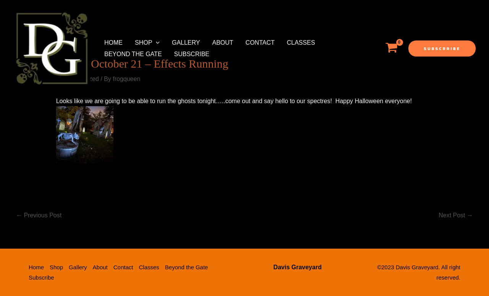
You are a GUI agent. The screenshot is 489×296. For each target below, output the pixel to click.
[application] (156, 43)
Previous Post (39, 215)
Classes (301, 42)
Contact (260, 42)
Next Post (456, 215)
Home (113, 42)
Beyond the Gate (133, 54)
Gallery (186, 42)
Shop (147, 43)
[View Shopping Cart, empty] (391, 48)
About (222, 42)
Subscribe (191, 54)
